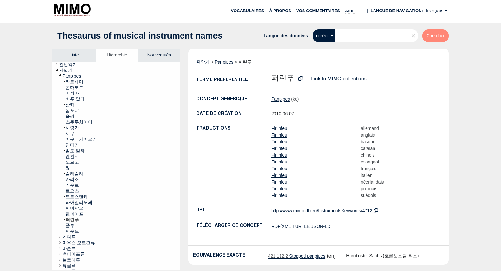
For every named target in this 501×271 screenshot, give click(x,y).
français (434, 10)
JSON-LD (320, 226)
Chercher (435, 35)
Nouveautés (159, 54)
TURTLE (301, 226)
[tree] (116, 166)
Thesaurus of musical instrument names (140, 36)
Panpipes (224, 61)
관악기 (203, 61)
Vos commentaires (318, 10)
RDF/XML (281, 226)
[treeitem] (71, 64)
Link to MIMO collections (338, 78)
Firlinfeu (279, 128)
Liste (74, 54)
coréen (323, 35)
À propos (280, 10)
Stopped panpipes (296, 256)
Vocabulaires (247, 10)
